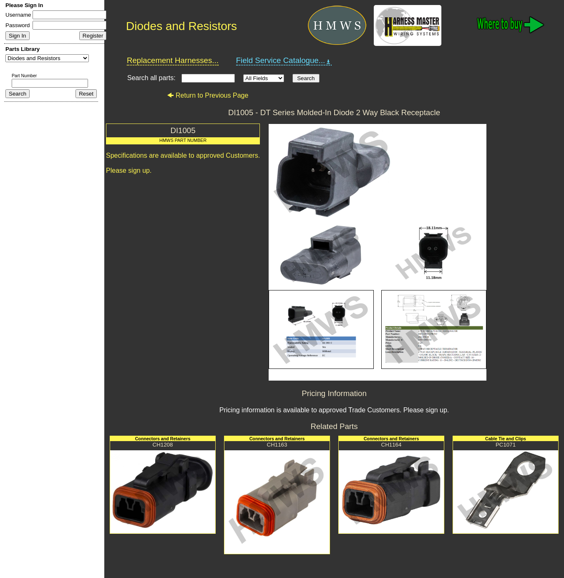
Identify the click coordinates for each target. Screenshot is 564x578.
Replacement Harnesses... (173, 60)
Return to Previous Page (207, 95)
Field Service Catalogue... (284, 60)
